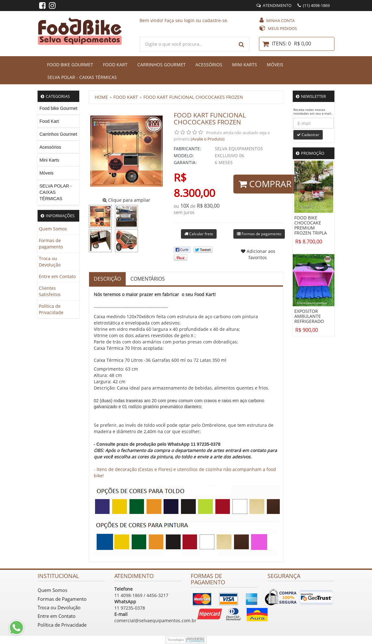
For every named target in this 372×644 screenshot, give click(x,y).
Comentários (147, 278)
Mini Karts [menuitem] (49, 160)
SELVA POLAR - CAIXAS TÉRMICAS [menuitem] (55, 192)
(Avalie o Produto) (208, 139)
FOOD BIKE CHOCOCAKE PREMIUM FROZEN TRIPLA (310, 225)
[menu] (58, 153)
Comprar (265, 184)
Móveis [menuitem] (46, 173)
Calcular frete (198, 233)
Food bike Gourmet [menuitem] (58, 108)
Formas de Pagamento (62, 599)
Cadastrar (308, 134)
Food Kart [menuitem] (49, 121)
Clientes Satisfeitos (50, 291)
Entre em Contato (57, 276)
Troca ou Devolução (50, 261)
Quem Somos (53, 229)
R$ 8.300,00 (194, 185)
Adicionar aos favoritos (258, 254)
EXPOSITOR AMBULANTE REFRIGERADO (309, 316)
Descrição (107, 278)
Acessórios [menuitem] (50, 147)
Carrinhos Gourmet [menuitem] (58, 134)
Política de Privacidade (51, 309)
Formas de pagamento (51, 243)
